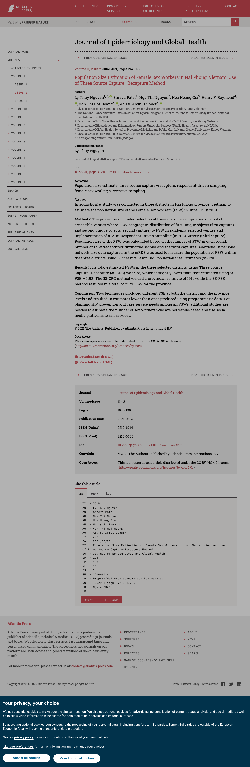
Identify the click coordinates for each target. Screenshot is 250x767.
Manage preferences (18, 747)
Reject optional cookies (77, 758)
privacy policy (24, 738)
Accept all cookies (26, 758)
